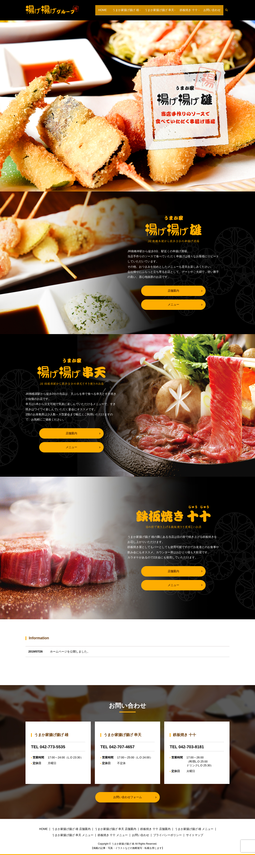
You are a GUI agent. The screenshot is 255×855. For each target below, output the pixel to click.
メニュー (173, 304)
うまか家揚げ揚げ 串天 (159, 10)
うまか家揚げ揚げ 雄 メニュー (194, 829)
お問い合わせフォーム (127, 797)
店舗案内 (173, 290)
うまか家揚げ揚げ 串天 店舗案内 (115, 829)
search (228, 10)
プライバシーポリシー (167, 835)
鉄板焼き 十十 (189, 10)
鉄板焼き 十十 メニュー (113, 835)
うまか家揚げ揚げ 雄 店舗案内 (71, 829)
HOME (102, 10)
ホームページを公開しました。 (70, 651)
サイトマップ (194, 835)
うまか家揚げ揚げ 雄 (125, 10)
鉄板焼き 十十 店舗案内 (155, 829)
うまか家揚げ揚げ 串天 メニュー (72, 835)
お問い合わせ (212, 10)
